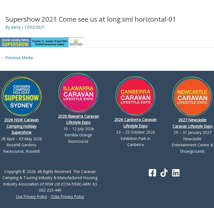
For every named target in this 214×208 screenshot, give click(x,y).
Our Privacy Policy (31, 196)
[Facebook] (152, 173)
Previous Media (17, 57)
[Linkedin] (176, 173)
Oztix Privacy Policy (67, 196)
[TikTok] (164, 173)
